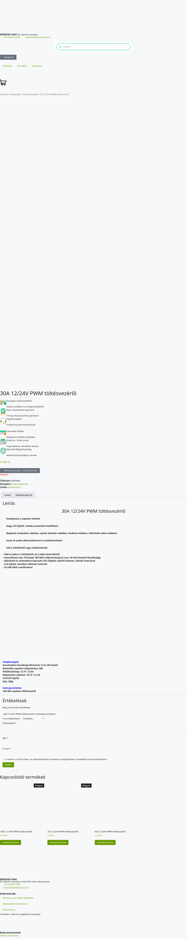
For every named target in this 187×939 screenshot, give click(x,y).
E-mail (7, 741)
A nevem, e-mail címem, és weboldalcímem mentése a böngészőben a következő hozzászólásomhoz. (56, 752)
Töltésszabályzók (30, 94)
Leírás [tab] (7, 488)
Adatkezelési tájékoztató (15, 896)
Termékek (22, 65)
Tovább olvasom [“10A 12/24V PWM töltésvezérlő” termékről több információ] (58, 835)
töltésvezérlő (13, 480)
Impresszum (9, 902)
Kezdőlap (7, 65)
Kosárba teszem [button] (105, 835)
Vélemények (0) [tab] (23, 488)
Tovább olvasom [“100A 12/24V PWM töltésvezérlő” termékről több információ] (10, 835)
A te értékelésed (12, 711)
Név (5, 731)
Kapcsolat (37, 65)
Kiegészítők (15, 94)
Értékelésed (9, 716)
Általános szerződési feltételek (18, 891)
